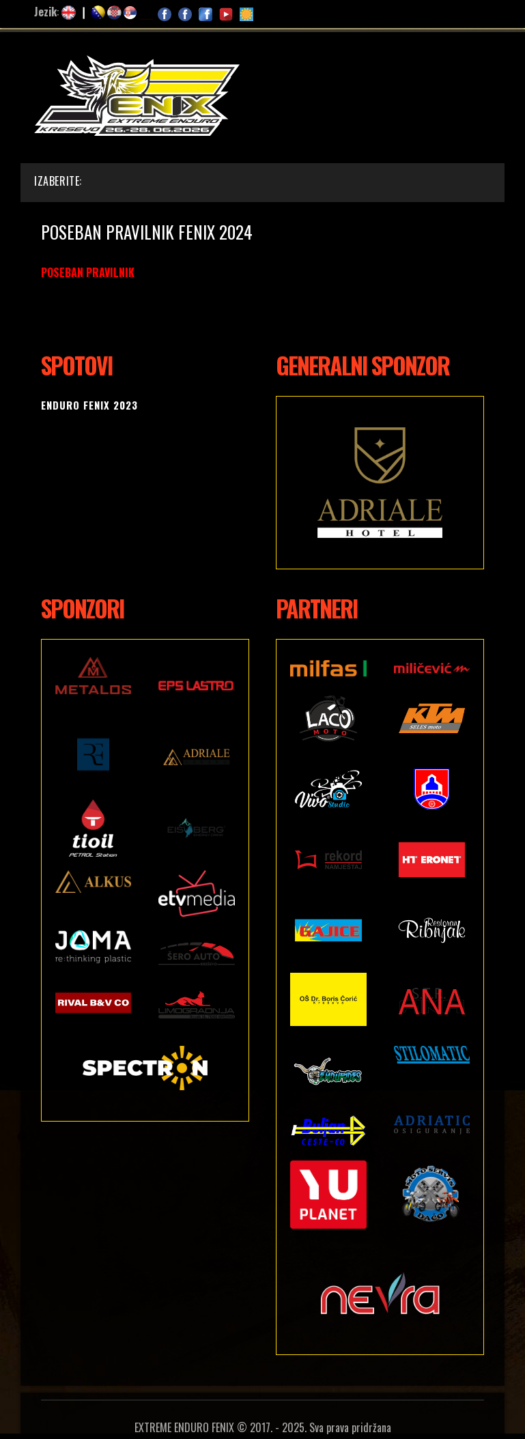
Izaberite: (58, 181)
